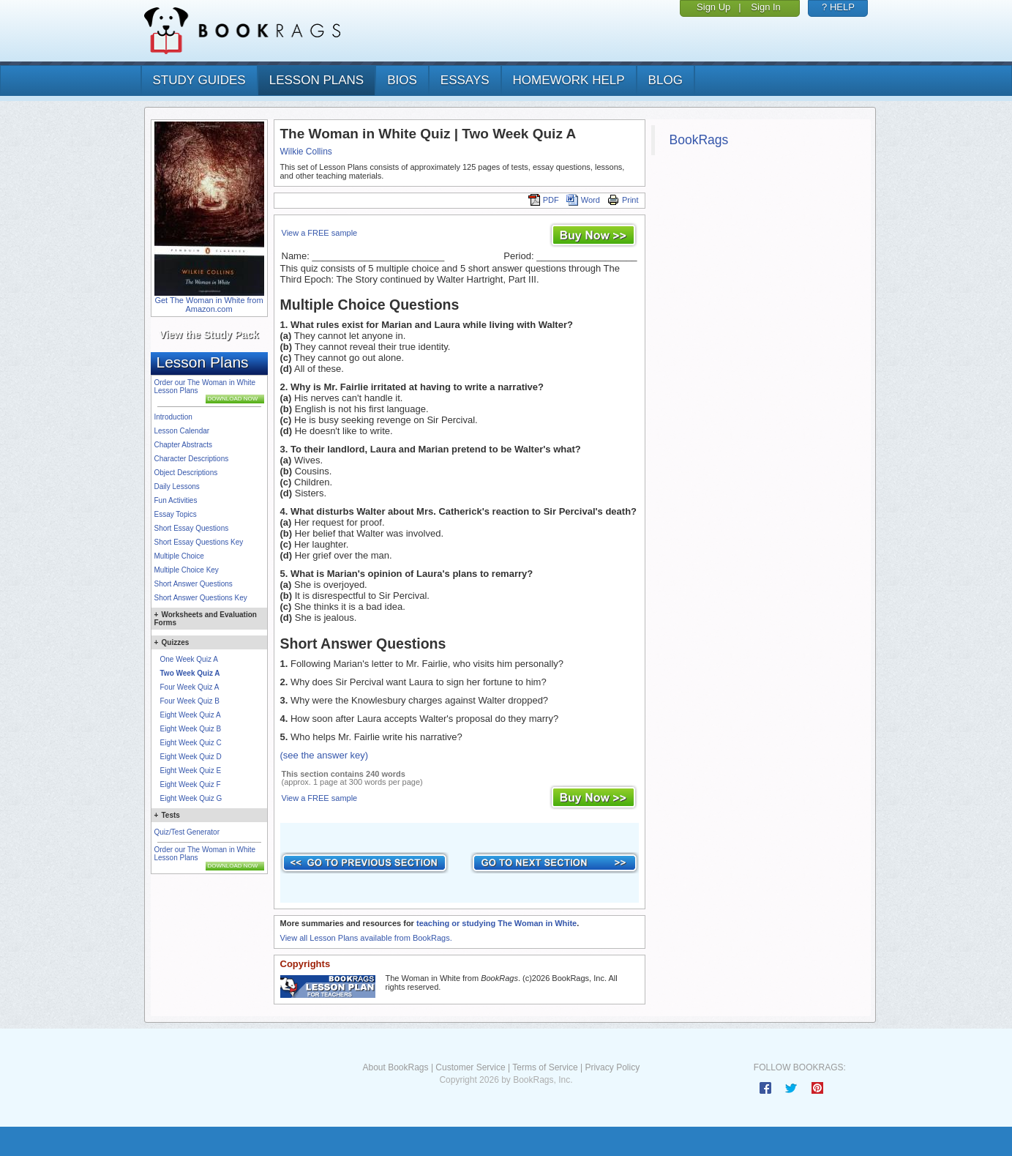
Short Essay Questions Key (199, 542)
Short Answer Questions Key (200, 598)
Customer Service (470, 1067)
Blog (665, 80)
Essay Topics (175, 514)
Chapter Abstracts (183, 445)
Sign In (765, 6)
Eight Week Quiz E (191, 771)
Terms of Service (544, 1067)
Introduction (173, 417)
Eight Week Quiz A (190, 715)
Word (583, 199)
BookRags (699, 140)
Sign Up (713, 6)
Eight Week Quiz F (190, 784)
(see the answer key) (324, 755)
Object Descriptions (186, 473)
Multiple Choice (179, 556)
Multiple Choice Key (186, 570)
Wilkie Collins (306, 151)
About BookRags (395, 1067)
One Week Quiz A (189, 659)
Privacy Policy (612, 1067)
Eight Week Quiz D (191, 757)
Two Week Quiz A (190, 673)
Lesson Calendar (182, 431)
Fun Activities (176, 500)
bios (402, 80)
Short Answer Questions (193, 584)
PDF (543, 199)
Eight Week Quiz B (191, 729)
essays (465, 80)
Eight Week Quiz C (191, 743)
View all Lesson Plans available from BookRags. (366, 937)
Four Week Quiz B (190, 701)
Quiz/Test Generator (187, 832)
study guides (199, 80)
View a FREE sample (320, 232)
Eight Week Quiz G (191, 798)
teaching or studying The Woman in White (496, 923)
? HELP (838, 6)
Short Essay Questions (191, 528)
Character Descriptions (191, 459)
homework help (569, 80)
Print (623, 199)
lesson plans (316, 80)
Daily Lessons (177, 486)
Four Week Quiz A (190, 687)
